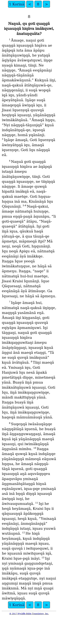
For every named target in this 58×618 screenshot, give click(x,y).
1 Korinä (16, 4)
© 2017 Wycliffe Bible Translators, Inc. (29, 613)
